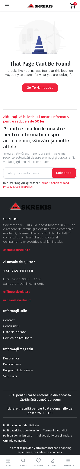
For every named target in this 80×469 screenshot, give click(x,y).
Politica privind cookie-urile (21, 430)
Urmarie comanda (14, 440)
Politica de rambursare (17, 435)
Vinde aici (10, 376)
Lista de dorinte (14, 332)
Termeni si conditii (55, 430)
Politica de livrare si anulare (54, 435)
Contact (9, 320)
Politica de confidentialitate (21, 425)
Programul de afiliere (18, 370)
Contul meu (11, 326)
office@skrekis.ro (16, 250)
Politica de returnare (17, 338)
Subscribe (63, 173)
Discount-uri (12, 364)
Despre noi (11, 358)
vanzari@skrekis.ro (17, 300)
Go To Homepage (40, 88)
